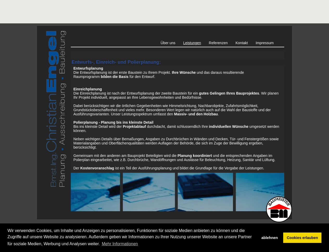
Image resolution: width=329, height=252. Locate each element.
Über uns (168, 43)
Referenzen (218, 43)
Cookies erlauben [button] (302, 238)
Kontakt (242, 43)
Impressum (265, 43)
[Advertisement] (131, 11)
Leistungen (192, 43)
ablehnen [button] (269, 238)
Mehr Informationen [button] (120, 244)
